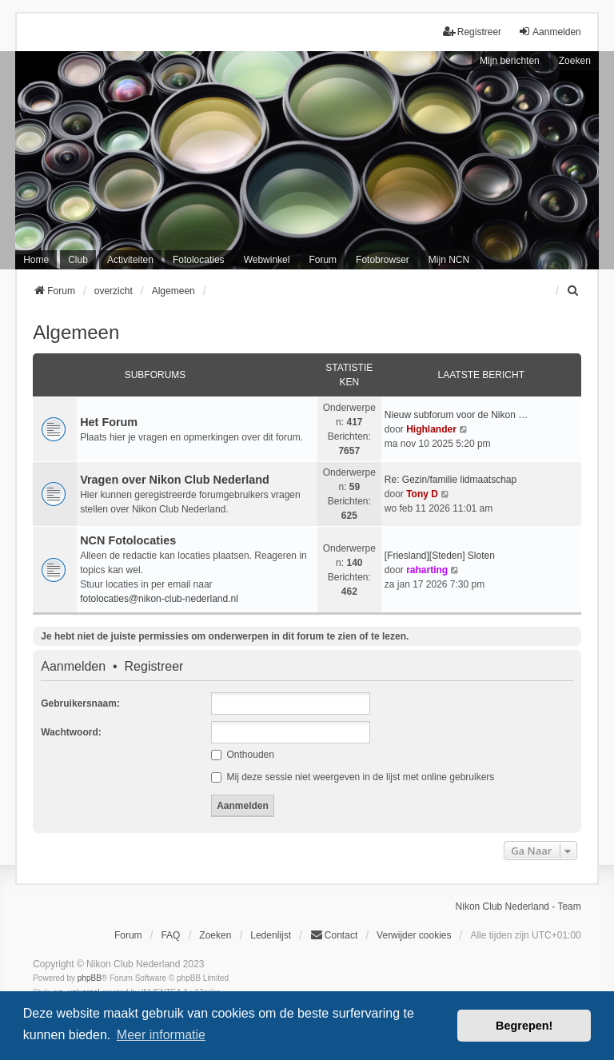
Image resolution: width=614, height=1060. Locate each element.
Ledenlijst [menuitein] (270, 935)
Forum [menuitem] (323, 259)
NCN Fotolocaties (128, 540)
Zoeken (575, 60)
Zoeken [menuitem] (215, 935)
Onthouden (242, 754)
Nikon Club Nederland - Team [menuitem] (518, 906)
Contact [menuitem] (333, 935)
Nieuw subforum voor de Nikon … (456, 414)
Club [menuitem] (78, 259)
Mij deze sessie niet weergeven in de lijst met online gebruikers (352, 777)
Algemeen (76, 332)
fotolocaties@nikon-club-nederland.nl (159, 598)
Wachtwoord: (71, 732)
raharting (427, 570)
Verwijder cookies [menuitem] (414, 935)
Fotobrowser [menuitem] (382, 259)
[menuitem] (574, 291)
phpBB (90, 978)
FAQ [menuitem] (170, 935)
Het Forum (109, 422)
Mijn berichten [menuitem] (510, 60)
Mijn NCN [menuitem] (449, 259)
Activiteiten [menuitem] (130, 259)
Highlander (431, 429)
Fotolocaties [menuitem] (199, 259)
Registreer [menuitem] (472, 32)
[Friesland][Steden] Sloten (440, 555)
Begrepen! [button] (524, 1025)
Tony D (422, 494)
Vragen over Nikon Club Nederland (174, 479)
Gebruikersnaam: (80, 703)
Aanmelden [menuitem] (549, 32)
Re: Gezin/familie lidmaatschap (450, 479)
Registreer (154, 666)
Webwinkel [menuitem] (267, 259)
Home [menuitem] (36, 259)
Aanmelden (73, 666)
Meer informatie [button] (161, 1035)
